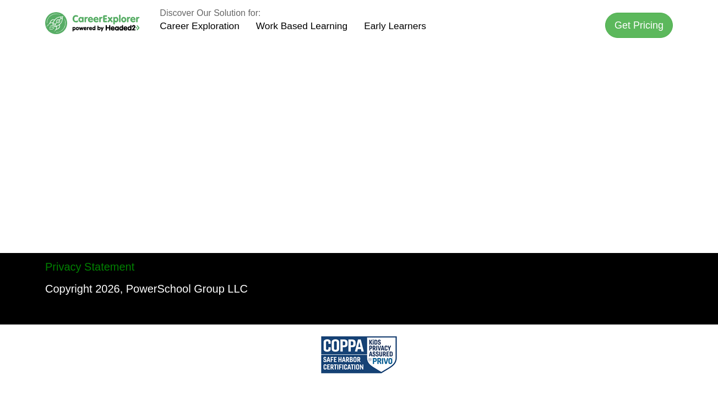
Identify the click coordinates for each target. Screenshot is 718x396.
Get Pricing (638, 25)
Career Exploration (199, 25)
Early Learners (395, 25)
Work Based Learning (301, 25)
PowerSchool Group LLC (187, 289)
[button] (639, 25)
